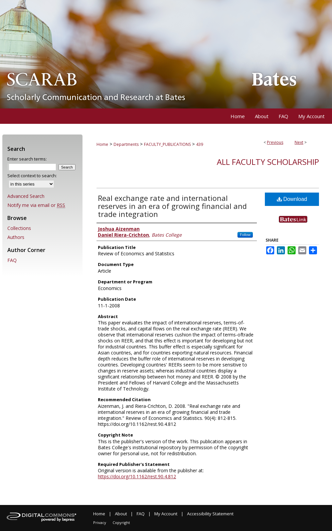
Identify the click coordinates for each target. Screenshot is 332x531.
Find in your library (299, 225)
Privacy (99, 522)
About (121, 514)
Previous (275, 142)
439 (199, 144)
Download (292, 199)
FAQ (12, 260)
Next (299, 142)
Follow (245, 235)
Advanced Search (25, 196)
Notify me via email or (36, 205)
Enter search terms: (27, 159)
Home (102, 144)
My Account (165, 514)
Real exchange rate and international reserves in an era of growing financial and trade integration (172, 206)
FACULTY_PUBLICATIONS (167, 144)
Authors (15, 237)
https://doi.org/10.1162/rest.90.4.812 (137, 476)
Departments (126, 144)
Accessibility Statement (210, 514)
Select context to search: (32, 176)
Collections (19, 228)
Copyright (121, 522)
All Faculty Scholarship (268, 161)
